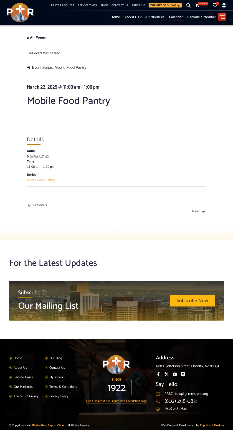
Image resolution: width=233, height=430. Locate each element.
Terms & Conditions (63, 387)
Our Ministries (154, 17)
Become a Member (201, 17)
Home (115, 17)
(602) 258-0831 (181, 401)
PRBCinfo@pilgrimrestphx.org (186, 394)
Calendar (176, 17)
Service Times (87, 5)
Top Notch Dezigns (212, 425)
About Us (131, 17)
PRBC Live (138, 5)
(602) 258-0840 (176, 409)
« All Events (37, 38)
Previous (37, 205)
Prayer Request (62, 5)
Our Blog (55, 358)
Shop (104, 5)
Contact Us (119, 5)
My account (57, 377)
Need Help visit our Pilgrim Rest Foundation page (116, 401)
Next (199, 211)
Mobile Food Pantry (40, 180)
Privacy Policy (58, 396)
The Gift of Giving (165, 5)
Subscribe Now (192, 301)
